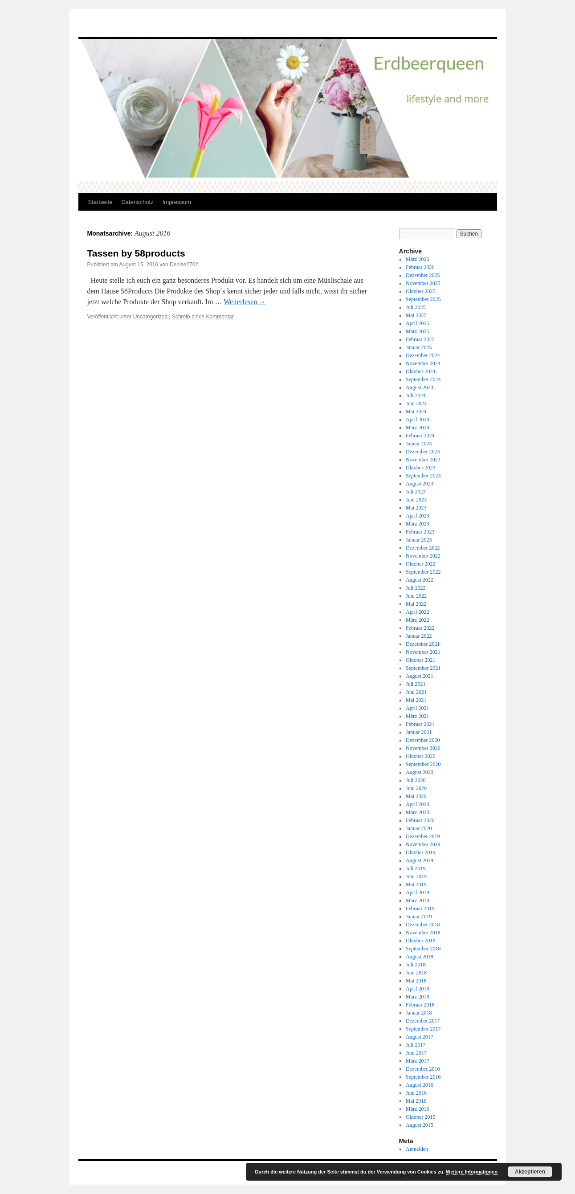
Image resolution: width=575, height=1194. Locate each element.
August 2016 (419, 1085)
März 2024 (417, 427)
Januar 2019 (419, 916)
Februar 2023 (420, 532)
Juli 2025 (415, 307)
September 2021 (423, 668)
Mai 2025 (416, 315)
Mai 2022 (416, 604)
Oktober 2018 (420, 940)
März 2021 (417, 716)
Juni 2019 (416, 876)
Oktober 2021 (420, 660)
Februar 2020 (420, 820)
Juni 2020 (416, 788)
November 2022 (423, 556)
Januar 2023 (419, 540)
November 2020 (423, 748)
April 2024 (417, 419)
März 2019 (417, 900)
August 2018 (419, 957)
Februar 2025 (420, 339)
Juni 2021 (416, 692)
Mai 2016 (416, 1101)
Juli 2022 (415, 588)
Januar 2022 (419, 636)
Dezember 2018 (423, 924)
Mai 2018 (416, 981)
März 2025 (417, 331)
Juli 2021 (415, 684)
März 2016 (417, 1109)
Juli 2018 (415, 965)
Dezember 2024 (423, 355)
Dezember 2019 (423, 836)
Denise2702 (184, 264)
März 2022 (417, 620)
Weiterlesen (245, 302)
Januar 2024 (419, 443)
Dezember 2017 (423, 1021)
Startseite (100, 202)
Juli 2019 (415, 868)
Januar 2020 (419, 828)
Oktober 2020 (420, 756)
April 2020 (417, 804)
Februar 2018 (420, 1005)
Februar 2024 (420, 435)
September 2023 (423, 476)
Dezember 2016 (423, 1069)
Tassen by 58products (136, 253)
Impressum (177, 202)
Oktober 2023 (420, 468)
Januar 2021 (419, 732)
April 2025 (417, 323)
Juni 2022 (416, 596)
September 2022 (423, 572)
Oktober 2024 (420, 371)
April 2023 (417, 516)
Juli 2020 (415, 780)
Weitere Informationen (472, 1171)
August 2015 (419, 1125)
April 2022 (417, 612)
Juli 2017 (415, 1045)
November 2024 (423, 363)
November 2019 (423, 844)
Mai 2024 (416, 411)
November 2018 (423, 932)
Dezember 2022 (423, 548)
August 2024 (419, 387)
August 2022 (419, 580)
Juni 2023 (416, 500)
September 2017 (423, 1029)
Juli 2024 (415, 395)
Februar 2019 (420, 908)
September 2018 (423, 948)
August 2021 (419, 676)
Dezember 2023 (423, 451)
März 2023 (417, 524)
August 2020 (419, 772)
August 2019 (419, 860)
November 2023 (423, 459)
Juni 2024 (416, 403)
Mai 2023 (416, 508)
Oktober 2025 (420, 291)
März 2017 (417, 1061)
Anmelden (417, 1149)
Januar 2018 (419, 1013)
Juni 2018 (416, 973)
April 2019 (417, 892)
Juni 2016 (416, 1093)
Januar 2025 (419, 347)
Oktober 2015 (420, 1117)
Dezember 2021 (423, 644)
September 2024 (423, 379)
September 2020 (423, 764)
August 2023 (419, 484)
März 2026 (417, 259)
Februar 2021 (420, 724)
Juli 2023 (415, 492)
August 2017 (419, 1037)
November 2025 (423, 283)
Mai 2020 (416, 796)
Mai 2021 (416, 700)
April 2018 (417, 989)
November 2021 (423, 652)
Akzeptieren (530, 1172)
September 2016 (423, 1077)
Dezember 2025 (423, 275)
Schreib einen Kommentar (203, 317)
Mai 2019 (416, 884)
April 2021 (417, 708)
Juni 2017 (416, 1053)
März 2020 (417, 812)
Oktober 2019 (420, 852)
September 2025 (423, 299)
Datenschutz (137, 202)
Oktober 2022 (420, 564)
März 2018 (417, 997)
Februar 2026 (420, 267)
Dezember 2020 (423, 740)
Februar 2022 (420, 628)
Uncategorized (150, 317)
